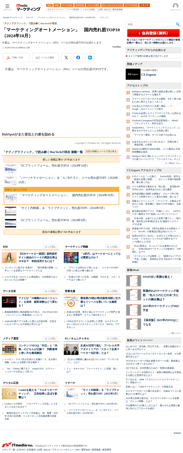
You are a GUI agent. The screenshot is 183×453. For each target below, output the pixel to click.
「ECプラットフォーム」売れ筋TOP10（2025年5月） (93, 403)
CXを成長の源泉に (149, 70)
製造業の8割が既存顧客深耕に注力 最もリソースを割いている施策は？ (101, 302)
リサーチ (70, 383)
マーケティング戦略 (76, 246)
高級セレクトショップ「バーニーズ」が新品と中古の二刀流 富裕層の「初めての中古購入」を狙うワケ (156, 204)
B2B (5, 246)
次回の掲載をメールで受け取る (101, 151)
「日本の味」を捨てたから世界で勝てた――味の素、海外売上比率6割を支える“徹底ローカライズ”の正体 (156, 221)
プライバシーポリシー (63, 449)
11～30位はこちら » (173, 163)
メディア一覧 (8, 449)
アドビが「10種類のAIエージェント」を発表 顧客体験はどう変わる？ (38, 302)
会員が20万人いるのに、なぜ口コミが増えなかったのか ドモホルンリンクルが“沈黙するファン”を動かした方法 (156, 238)
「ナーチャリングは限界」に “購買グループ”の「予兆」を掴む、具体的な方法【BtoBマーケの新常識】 (156, 259)
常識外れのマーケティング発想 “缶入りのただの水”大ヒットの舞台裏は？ (161, 295)
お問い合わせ (43, 449)
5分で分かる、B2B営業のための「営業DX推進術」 (151, 368)
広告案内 (31, 449)
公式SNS (21, 449)
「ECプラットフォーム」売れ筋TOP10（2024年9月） (53, 220)
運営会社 (85, 449)
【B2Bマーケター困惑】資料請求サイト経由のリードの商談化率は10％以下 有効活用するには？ (37, 257)
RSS (78, 449)
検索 (178, 24)
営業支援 (70, 291)
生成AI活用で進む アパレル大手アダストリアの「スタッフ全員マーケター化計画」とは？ (100, 349)
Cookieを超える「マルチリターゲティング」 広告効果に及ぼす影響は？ (37, 394)
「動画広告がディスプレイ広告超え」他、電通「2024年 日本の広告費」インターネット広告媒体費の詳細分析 (31, 416)
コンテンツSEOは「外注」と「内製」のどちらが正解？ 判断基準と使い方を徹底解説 (37, 349)
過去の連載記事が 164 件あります (61, 232)
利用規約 (177, 433)
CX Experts (148, 74)
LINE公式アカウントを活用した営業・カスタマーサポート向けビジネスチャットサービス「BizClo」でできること (93, 324)
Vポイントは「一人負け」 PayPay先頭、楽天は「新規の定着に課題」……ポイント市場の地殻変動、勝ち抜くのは (156, 179)
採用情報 (96, 449)
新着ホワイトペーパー (140, 340)
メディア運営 (10, 338)
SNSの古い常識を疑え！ (158, 276)
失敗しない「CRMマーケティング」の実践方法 (149, 386)
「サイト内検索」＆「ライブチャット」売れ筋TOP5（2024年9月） (62, 207)
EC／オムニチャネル (77, 338)
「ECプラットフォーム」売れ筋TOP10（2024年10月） (54, 165)
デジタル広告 (10, 383)
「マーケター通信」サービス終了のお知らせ (154, 135)
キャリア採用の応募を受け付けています (148, 56)
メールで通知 (47, 57)
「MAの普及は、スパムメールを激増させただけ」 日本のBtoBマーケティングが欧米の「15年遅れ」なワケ (156, 249)
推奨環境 (106, 449)
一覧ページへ (175, 333)
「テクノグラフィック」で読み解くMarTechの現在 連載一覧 (42, 152)
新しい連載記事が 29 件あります (61, 159)
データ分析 (9, 291)
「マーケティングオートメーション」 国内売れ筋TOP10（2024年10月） (67, 195)
